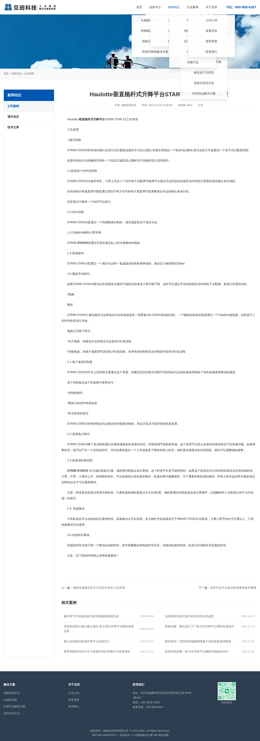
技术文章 (13, 127)
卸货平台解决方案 (14, 706)
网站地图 (163, 735)
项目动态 (13, 116)
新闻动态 (17, 73)
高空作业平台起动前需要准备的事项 (233, 587)
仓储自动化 (10, 699)
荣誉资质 (73, 699)
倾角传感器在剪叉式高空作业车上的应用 (99, 587)
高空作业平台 (12, 713)
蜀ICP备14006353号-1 (105, 735)
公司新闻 (29, 73)
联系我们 (73, 706)
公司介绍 (73, 693)
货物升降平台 (12, 693)
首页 (6, 73)
